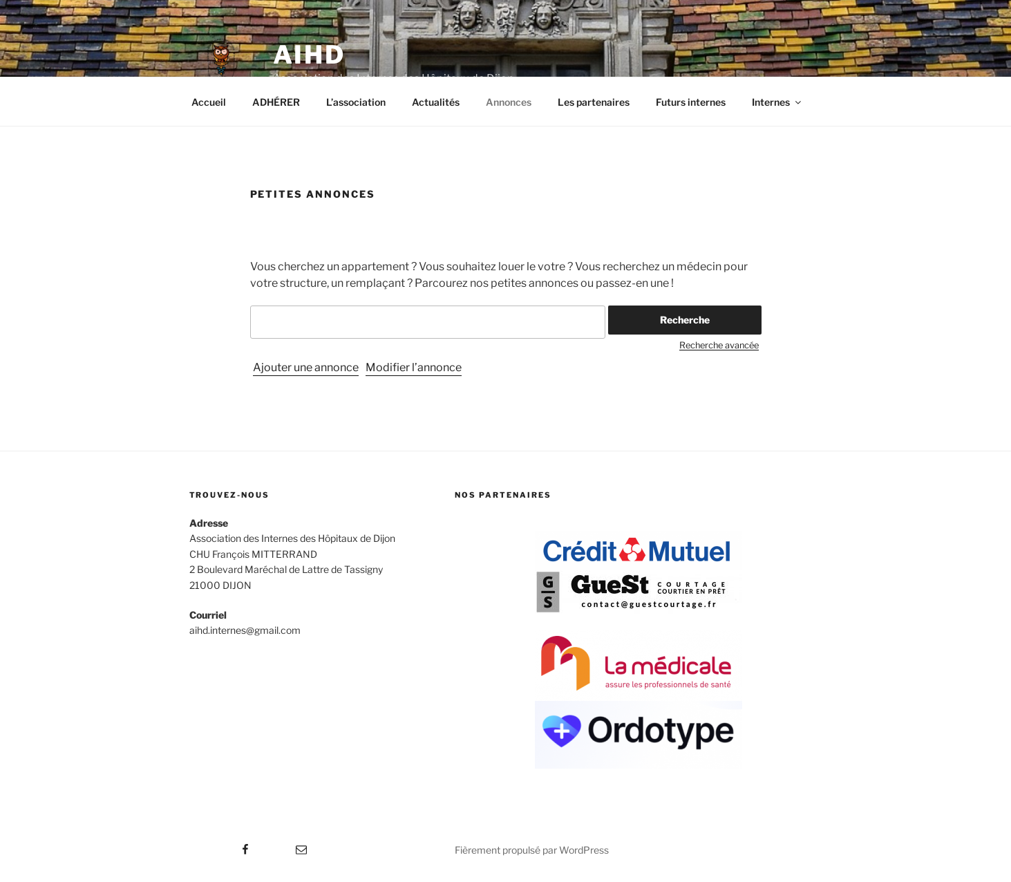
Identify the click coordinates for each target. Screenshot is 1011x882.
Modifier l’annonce (414, 367)
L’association (356, 102)
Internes (777, 102)
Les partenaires (594, 102)
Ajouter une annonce (306, 367)
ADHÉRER (276, 102)
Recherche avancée (719, 345)
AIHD (309, 54)
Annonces (508, 102)
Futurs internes (691, 102)
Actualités (436, 102)
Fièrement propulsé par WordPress (532, 850)
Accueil (208, 102)
